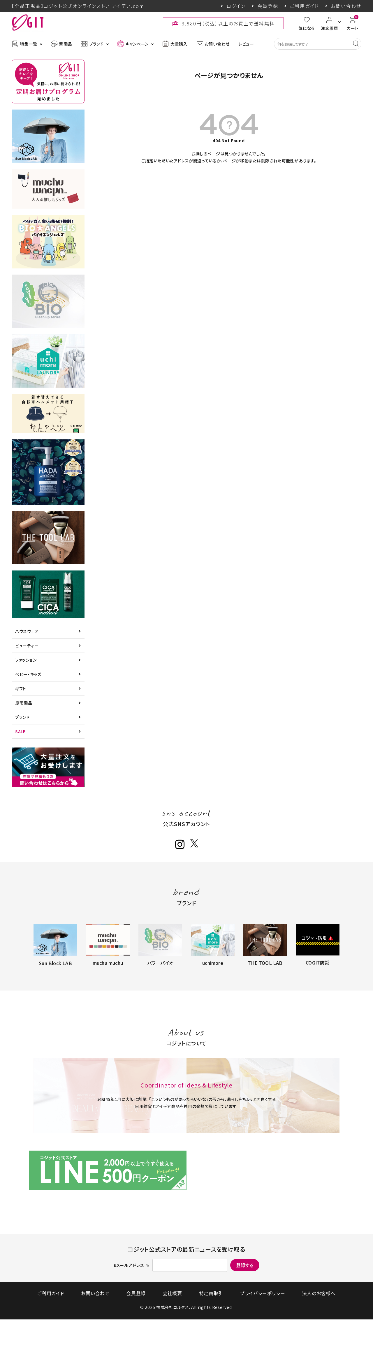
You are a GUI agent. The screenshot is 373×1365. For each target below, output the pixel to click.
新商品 (61, 43)
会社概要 (172, 1338)
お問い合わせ (346, 6)
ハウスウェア (26, 631)
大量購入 (175, 43)
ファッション (25, 660)
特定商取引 (203, 1338)
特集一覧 (24, 43)
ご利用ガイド (304, 6)
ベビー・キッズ (28, 674)
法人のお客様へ (293, 1338)
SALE (20, 731)
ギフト (20, 688)
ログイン (236, 6)
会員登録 (267, 6)
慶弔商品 (23, 703)
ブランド (92, 43)
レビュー (246, 44)
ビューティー (26, 645)
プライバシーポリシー (245, 1338)
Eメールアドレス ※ (131, 1311)
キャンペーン (133, 43)
